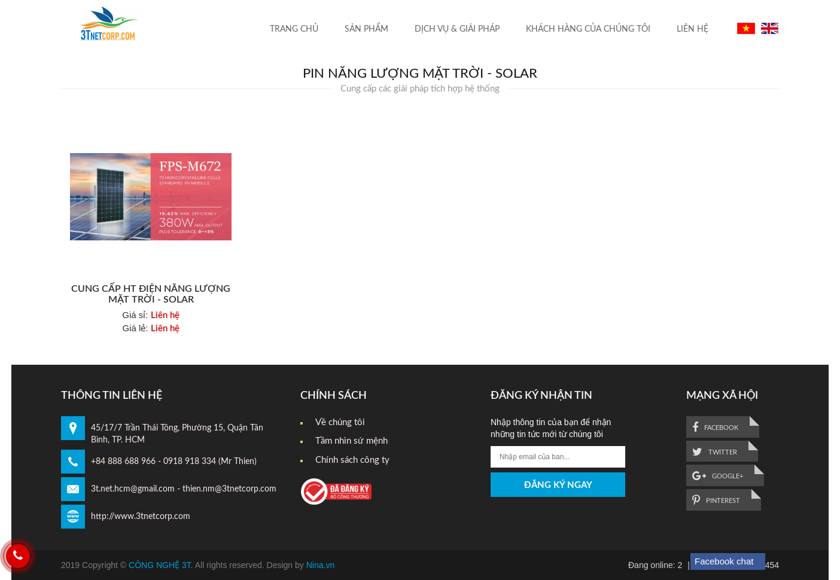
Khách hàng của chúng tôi (588, 29)
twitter (714, 452)
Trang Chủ (294, 29)
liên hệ (692, 29)
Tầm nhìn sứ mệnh (351, 440)
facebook (715, 427)
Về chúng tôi (340, 422)
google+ (717, 476)
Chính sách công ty (352, 460)
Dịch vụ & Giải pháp (457, 29)
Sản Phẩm (366, 29)
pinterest (716, 500)
